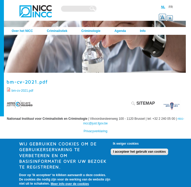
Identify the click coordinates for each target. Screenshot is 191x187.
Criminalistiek (57, 31)
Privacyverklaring (95, 131)
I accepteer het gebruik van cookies (139, 154)
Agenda (120, 31)
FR (171, 7)
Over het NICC (22, 31)
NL (163, 7)
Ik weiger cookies (126, 146)
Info (143, 31)
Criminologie (90, 31)
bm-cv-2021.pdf (22, 90)
